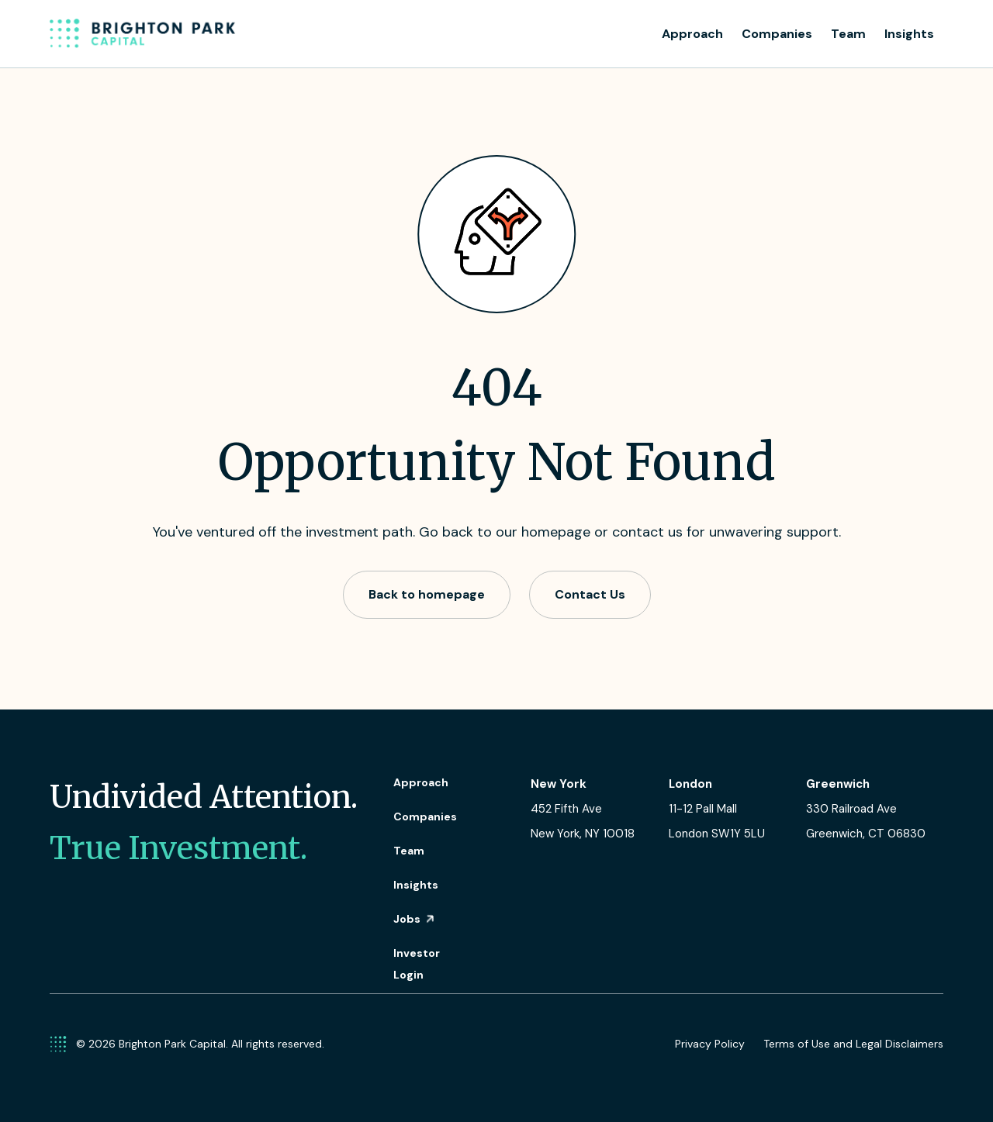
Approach (692, 34)
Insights (909, 34)
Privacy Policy (710, 1044)
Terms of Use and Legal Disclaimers (853, 1044)
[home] (143, 34)
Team (848, 34)
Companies (777, 34)
